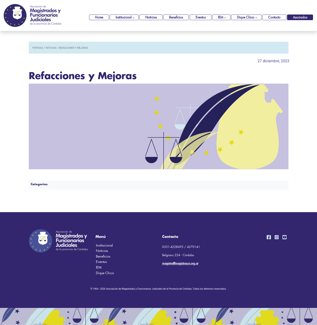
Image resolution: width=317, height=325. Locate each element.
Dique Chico (245, 17)
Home (99, 17)
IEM (220, 17)
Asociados (300, 17)
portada (38, 47)
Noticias (151, 17)
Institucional (123, 17)
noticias (51, 47)
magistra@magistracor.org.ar (180, 263)
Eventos (201, 17)
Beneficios (176, 17)
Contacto (274, 17)
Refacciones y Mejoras (73, 47)
